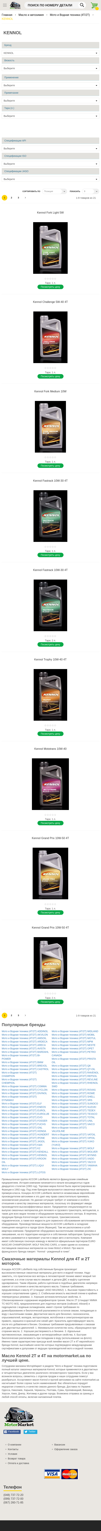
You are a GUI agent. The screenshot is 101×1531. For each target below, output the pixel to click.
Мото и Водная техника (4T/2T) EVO (22, 1117)
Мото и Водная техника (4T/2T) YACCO (74, 1162)
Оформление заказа (65, 1449)
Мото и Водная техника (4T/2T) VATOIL (74, 1134)
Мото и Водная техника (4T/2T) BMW (22, 1062)
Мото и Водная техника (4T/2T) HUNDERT (25, 1134)
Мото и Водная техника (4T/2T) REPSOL (74, 1076)
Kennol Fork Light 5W (50, 212)
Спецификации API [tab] (15, 140)
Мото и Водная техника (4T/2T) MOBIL (73, 1034)
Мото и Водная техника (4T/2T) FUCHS (24, 1124)
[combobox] (55, 5)
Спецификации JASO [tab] (16, 171)
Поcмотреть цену (50, 286)
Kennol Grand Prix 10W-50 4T (50, 838)
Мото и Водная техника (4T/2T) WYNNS (74, 1155)
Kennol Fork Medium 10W (50, 391)
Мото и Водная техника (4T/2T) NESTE (73, 1045)
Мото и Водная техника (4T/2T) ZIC (71, 1169)
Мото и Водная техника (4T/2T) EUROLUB (25, 1114)
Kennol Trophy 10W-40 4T (50, 659)
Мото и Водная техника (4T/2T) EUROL (24, 1110)
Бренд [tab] (7, 45)
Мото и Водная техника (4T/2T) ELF (22, 1103)
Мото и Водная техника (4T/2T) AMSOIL (24, 1038)
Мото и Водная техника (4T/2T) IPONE (23, 1138)
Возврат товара (16, 1458)
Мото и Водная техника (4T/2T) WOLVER (75, 1151)
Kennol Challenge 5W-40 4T (50, 301)
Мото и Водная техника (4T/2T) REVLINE (75, 1079)
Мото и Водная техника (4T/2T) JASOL (23, 1141)
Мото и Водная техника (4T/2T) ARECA (24, 1045)
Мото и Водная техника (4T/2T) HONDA (24, 1131)
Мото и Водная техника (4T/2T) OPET (73, 1048)
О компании (14, 1444)
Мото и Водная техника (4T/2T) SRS (72, 1100)
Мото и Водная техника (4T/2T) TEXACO (74, 1114)
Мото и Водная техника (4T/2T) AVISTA (24, 1048)
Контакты (13, 1449)
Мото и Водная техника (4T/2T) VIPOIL (73, 1138)
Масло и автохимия (32, 14)
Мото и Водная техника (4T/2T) (70, 14)
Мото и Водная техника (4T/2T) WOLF (73, 1148)
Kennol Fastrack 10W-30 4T (50, 480)
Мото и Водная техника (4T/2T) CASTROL (25, 1069)
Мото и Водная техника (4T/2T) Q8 (71, 1065)
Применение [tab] (11, 77)
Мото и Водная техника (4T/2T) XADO (73, 1158)
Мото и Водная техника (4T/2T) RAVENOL (75, 1072)
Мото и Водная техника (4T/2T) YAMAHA (74, 1165)
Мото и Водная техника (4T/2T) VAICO (73, 1124)
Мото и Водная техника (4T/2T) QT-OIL (73, 1069)
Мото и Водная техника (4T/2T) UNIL (72, 1120)
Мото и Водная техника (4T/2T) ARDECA (24, 1041)
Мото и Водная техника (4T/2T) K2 (21, 1148)
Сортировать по (31, 191)
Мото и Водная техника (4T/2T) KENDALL (25, 1151)
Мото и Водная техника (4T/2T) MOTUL (74, 1038)
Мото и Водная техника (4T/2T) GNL (22, 1127)
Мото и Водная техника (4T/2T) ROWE (73, 1093)
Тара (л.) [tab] (9, 108)
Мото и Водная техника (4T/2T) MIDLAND (75, 1031)
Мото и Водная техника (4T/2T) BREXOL (24, 1065)
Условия (12, 1454)
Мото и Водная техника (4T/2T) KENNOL (24, 1155)
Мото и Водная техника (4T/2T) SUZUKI (74, 1107)
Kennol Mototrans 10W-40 (50, 748)
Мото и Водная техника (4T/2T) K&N (22, 1144)
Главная (7, 14)
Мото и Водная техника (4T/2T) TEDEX (73, 1110)
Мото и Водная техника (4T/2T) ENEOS (24, 1107)
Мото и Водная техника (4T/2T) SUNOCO (75, 1103)
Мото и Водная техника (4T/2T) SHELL (73, 1096)
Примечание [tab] (11, 92)
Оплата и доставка (18, 1463)
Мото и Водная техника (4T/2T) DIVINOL (24, 1093)
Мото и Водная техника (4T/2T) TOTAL (73, 1117)
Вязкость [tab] (9, 60)
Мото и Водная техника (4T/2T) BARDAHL (25, 1052)
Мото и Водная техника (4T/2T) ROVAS (74, 1089)
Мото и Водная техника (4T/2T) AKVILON (25, 1034)
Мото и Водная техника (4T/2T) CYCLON (24, 1089)
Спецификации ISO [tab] (15, 156)
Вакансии (59, 1444)
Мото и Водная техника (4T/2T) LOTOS (23, 1172)
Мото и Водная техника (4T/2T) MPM (72, 1041)
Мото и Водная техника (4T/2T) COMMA (24, 1086)
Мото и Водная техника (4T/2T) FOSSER (24, 1120)
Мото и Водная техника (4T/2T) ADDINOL (25, 1031)
